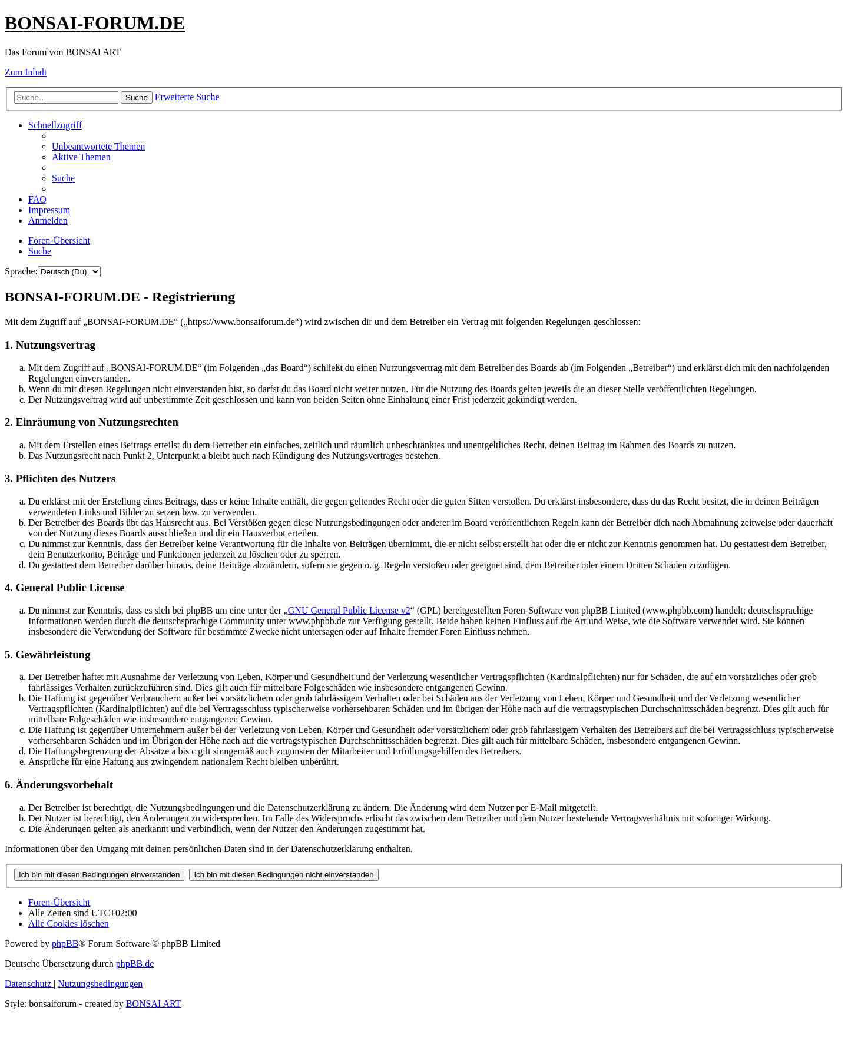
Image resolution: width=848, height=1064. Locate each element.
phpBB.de (135, 964)
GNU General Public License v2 (349, 610)
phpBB (65, 944)
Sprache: (21, 271)
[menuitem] (98, 146)
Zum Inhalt (26, 72)
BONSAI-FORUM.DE (95, 23)
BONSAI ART (153, 1004)
